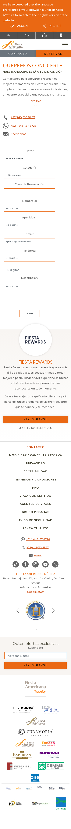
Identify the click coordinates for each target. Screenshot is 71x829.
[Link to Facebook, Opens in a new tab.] (25, 564)
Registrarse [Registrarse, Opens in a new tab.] (35, 419)
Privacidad (35, 463)
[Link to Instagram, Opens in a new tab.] (35, 564)
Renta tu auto (36, 528)
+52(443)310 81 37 (23, 117)
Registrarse (35, 665)
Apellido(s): (29, 217)
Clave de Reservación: (30, 184)
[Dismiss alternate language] (52, 26)
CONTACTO (35, 447)
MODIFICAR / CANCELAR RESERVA (35, 455)
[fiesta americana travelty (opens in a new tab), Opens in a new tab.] (35, 687)
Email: (30, 234)
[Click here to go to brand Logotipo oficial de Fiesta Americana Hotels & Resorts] (25, 743)
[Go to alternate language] (19, 26)
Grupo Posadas (35, 512)
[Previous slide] (18, 610)
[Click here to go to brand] (23, 710)
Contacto (17, 54)
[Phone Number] (44, 35)
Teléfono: (29, 250)
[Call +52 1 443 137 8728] (35, 539)
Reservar (53, 54)
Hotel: (30, 151)
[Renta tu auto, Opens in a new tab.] (9, 35)
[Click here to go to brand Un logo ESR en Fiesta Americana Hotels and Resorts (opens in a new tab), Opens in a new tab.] (15, 803)
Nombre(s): (29, 201)
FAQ (35, 487)
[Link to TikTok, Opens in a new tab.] (15, 564)
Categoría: (30, 167)
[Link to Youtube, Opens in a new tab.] (45, 564)
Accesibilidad (35, 471)
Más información (35, 428)
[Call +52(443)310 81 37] (62, 35)
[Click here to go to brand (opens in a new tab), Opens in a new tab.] (48, 743)
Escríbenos (18, 134)
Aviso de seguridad (36, 520)
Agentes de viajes (35, 504)
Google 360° (35, 592)
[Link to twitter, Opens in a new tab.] (55, 564)
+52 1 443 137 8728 (23, 125)
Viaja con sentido (35, 495)
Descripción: (29, 278)
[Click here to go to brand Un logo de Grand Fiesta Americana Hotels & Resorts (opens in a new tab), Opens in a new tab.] (35, 721)
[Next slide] (53, 610)
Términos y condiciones (35, 479)
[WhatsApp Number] (26, 35)
